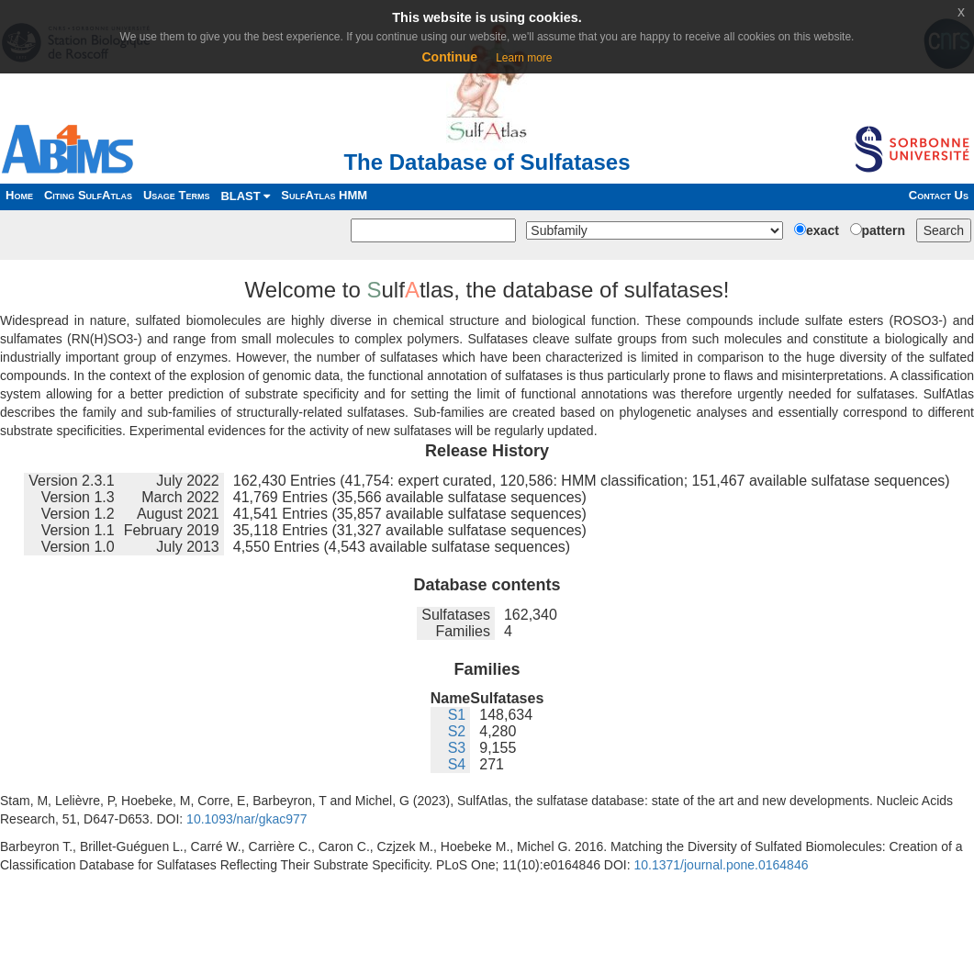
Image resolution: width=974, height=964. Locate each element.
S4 (457, 764)
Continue (449, 57)
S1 (457, 715)
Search (944, 230)
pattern (883, 230)
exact (822, 230)
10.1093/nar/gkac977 (247, 819)
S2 (457, 731)
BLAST (245, 196)
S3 (457, 748)
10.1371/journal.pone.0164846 (721, 865)
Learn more (524, 57)
